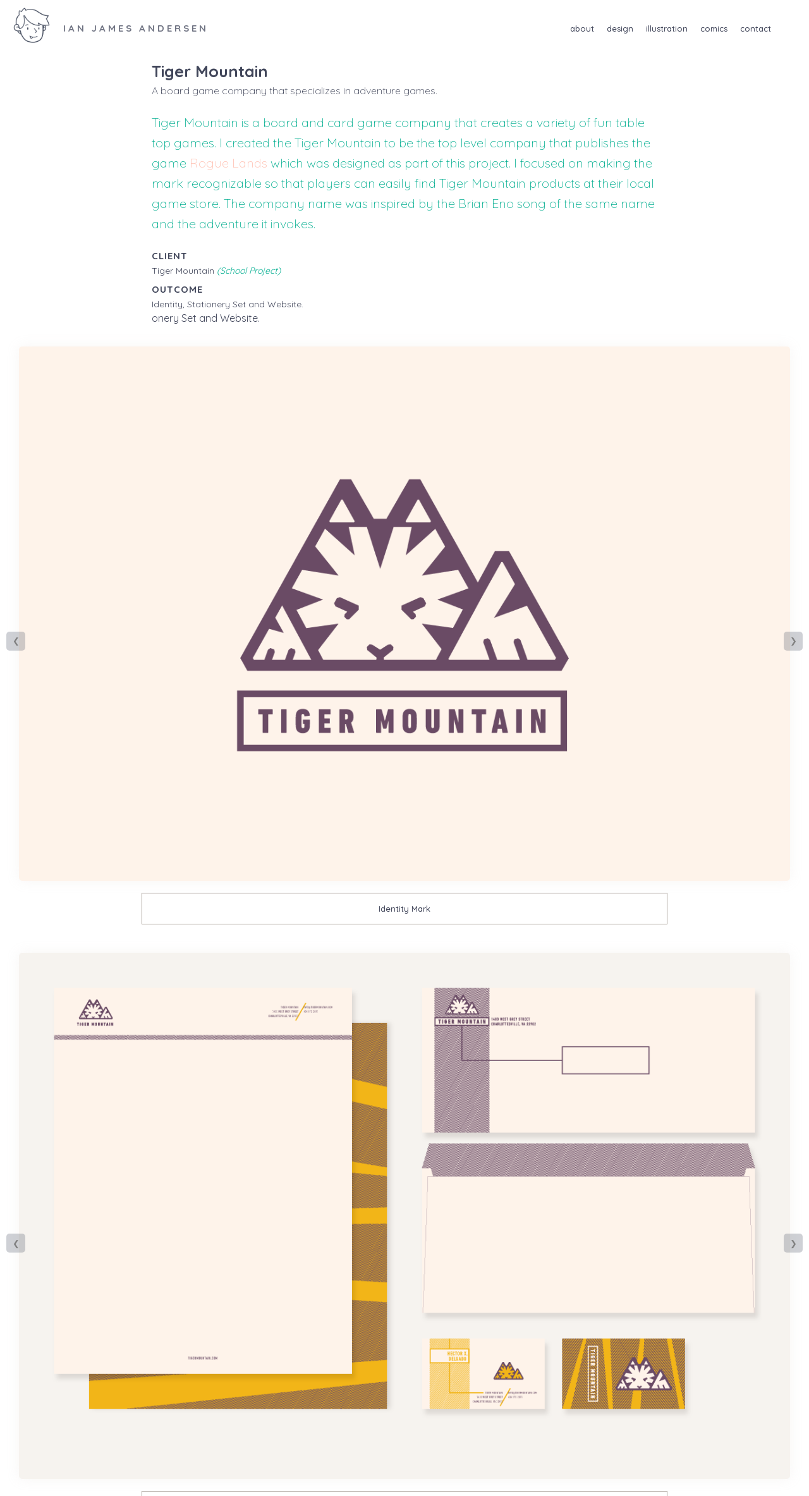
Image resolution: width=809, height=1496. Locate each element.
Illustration (667, 28)
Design (620, 28)
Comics (713, 28)
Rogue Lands (228, 163)
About (582, 28)
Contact (755, 28)
